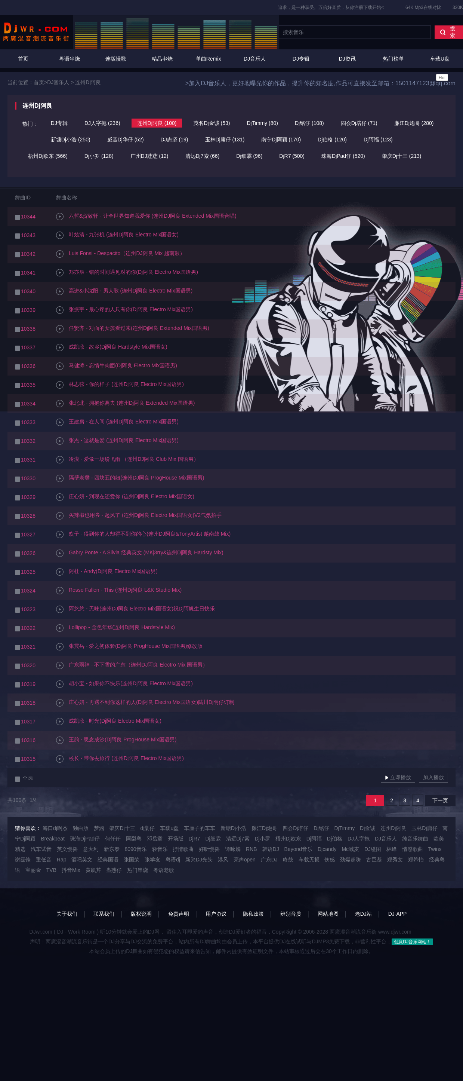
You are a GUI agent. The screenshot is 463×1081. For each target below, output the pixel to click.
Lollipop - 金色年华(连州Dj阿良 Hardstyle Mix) (115, 628)
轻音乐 (160, 849)
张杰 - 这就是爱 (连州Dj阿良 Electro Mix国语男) (117, 441)
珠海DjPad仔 (85, 839)
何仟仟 (113, 839)
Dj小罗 (262, 839)
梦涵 (99, 828)
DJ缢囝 (372, 849)
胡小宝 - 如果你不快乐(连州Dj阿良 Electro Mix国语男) (124, 684)
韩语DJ (270, 849)
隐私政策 (253, 914)
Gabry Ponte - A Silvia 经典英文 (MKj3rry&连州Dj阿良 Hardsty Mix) (139, 553)
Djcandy (327, 849)
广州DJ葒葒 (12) (149, 156)
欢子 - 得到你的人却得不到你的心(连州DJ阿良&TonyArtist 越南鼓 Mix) (143, 534)
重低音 (44, 860)
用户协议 (216, 914)
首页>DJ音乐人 (51, 82)
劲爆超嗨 (350, 860)
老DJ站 (363, 914)
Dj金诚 (367, 828)
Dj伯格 (334, 839)
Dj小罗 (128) (99, 156)
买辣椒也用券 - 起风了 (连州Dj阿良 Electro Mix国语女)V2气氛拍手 (139, 516)
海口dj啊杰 (55, 828)
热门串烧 (137, 870)
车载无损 (309, 860)
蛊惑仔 (114, 870)
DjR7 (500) (292, 156)
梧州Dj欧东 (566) (48, 156)
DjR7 (194, 839)
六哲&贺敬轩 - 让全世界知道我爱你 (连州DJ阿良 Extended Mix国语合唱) (146, 216)
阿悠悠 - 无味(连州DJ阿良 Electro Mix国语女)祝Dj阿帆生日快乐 (135, 609)
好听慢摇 (209, 849)
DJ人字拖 (359, 839)
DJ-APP (397, 914)
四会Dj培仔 (295, 828)
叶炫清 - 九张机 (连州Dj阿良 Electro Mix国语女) (117, 235)
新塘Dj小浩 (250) (70, 140)
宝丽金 (33, 870)
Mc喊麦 (350, 849)
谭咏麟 (233, 849)
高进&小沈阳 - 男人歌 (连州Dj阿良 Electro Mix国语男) (124, 291)
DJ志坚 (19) (174, 140)
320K (458, 7)
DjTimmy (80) (262, 123)
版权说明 (141, 914)
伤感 (329, 860)
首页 (23, 59)
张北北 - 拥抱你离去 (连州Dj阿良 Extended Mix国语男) (125, 403)
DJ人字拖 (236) (102, 123)
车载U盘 (440, 68)
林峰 (391, 849)
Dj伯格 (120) (332, 140)
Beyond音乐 (298, 849)
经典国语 (108, 860)
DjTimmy (344, 828)
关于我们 (66, 914)
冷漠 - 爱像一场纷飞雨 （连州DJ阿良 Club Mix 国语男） (127, 459)
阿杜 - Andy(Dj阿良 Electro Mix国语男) (107, 572)
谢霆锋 (23, 860)
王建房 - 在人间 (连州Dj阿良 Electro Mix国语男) (117, 422)
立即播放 (398, 777)
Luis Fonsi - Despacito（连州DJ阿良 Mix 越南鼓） (120, 254)
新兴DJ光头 (199, 860)
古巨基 (374, 860)
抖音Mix (71, 870)
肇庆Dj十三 (122, 828)
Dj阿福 (314, 839)
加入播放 (433, 777)
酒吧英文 (81, 860)
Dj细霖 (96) (249, 156)
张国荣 (131, 860)
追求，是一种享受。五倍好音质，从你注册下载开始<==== (336, 7)
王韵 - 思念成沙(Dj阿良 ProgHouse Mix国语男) (116, 740)
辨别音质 (290, 914)
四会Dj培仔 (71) (359, 123)
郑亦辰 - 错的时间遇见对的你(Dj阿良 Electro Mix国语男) (127, 272)
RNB (251, 849)
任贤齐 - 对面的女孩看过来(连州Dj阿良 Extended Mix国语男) (132, 329)
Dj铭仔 (321, 828)
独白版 (81, 828)
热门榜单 (393, 59)
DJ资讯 (347, 59)
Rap (62, 860)
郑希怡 (416, 860)
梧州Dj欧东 (288, 839)
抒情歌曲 (183, 849)
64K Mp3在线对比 (423, 7)
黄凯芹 (93, 870)
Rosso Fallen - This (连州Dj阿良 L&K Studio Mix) (119, 590)
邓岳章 (155, 839)
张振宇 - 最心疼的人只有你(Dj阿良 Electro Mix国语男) (124, 310)
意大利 (91, 849)
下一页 (440, 800)
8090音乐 (135, 849)
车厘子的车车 (199, 828)
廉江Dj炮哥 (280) (414, 123)
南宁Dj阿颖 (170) (281, 140)
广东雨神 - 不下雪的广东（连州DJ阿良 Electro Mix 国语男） (132, 665)
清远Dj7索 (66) (202, 156)
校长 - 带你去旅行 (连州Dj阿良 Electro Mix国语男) (120, 759)
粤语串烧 (69, 59)
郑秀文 (395, 860)
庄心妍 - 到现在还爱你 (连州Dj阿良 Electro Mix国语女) (125, 497)
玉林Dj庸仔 (424, 828)
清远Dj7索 (238, 839)
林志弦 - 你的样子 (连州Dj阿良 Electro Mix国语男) (120, 385)
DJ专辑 (301, 59)
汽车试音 (41, 849)
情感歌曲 (412, 849)
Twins (435, 849)
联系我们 (103, 914)
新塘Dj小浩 (233, 828)
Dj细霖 (212, 839)
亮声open (245, 860)
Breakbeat (53, 839)
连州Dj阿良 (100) (157, 123)
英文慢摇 (67, 849)
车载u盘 (169, 828)
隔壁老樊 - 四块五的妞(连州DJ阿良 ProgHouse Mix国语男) (130, 478)
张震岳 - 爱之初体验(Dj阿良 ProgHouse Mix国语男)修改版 (129, 646)
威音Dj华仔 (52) (125, 140)
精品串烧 (162, 59)
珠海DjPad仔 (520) (343, 156)
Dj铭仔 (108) (309, 123)
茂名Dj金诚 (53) (211, 123)
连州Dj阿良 (88, 82)
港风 (223, 860)
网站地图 (328, 914)
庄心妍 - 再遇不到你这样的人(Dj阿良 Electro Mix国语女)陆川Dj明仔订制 (145, 703)
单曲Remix (208, 59)
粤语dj (173, 860)
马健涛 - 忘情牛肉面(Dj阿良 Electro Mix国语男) (116, 366)
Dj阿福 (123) (378, 140)
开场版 (175, 839)
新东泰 (112, 849)
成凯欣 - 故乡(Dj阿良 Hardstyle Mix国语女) (111, 347)
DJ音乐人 (255, 59)
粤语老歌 (163, 870)
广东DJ (269, 860)
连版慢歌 (115, 59)
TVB (51, 870)
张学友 (152, 860)
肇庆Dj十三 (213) (402, 156)
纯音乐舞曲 (415, 839)
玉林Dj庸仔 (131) (225, 140)
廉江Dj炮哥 (264, 828)
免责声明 (178, 914)
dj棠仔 (148, 828)
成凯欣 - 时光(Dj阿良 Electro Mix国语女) (108, 721)
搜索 (447, 31)
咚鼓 (288, 860)
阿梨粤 (134, 839)
